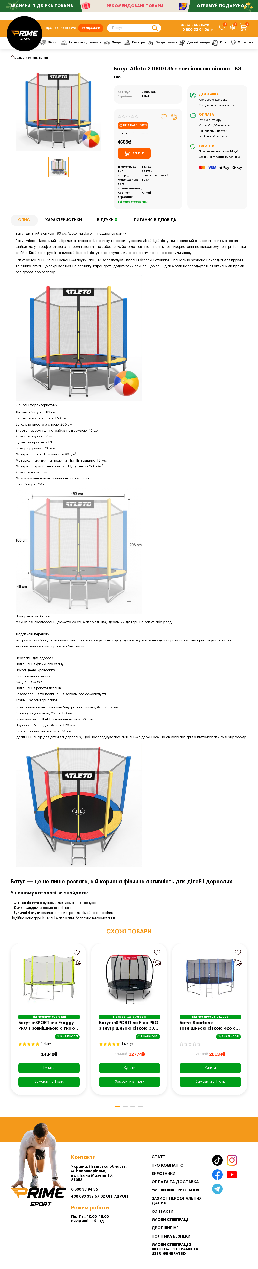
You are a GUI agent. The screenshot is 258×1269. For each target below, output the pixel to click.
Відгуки (108, 220)
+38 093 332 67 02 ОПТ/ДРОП (99, 1197)
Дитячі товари (199, 43)
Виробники (163, 1174)
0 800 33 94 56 (195, 30)
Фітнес (49, 43)
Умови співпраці (170, 1220)
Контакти (68, 28)
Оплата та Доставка (175, 1182)
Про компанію (168, 1166)
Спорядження (166, 43)
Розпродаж (91, 28)
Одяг (225, 43)
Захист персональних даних (177, 1201)
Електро (137, 43)
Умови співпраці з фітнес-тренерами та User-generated (175, 1249)
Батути (32, 57)
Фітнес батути (26, 903)
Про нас (52, 28)
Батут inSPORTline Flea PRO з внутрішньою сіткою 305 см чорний (128, 1026)
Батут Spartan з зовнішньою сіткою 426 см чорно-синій (209, 1026)
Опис (24, 220)
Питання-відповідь (155, 220)
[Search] (134, 28)
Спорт (115, 43)
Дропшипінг (165, 1228)
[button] (117, 1106)
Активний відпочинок (82, 43)
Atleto (146, 96)
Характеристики (63, 220)
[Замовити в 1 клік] (49, 1082)
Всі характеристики (133, 201)
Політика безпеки (171, 1237)
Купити (49, 1068)
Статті (159, 1157)
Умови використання (175, 1190)
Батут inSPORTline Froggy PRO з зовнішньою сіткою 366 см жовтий (46, 1026)
